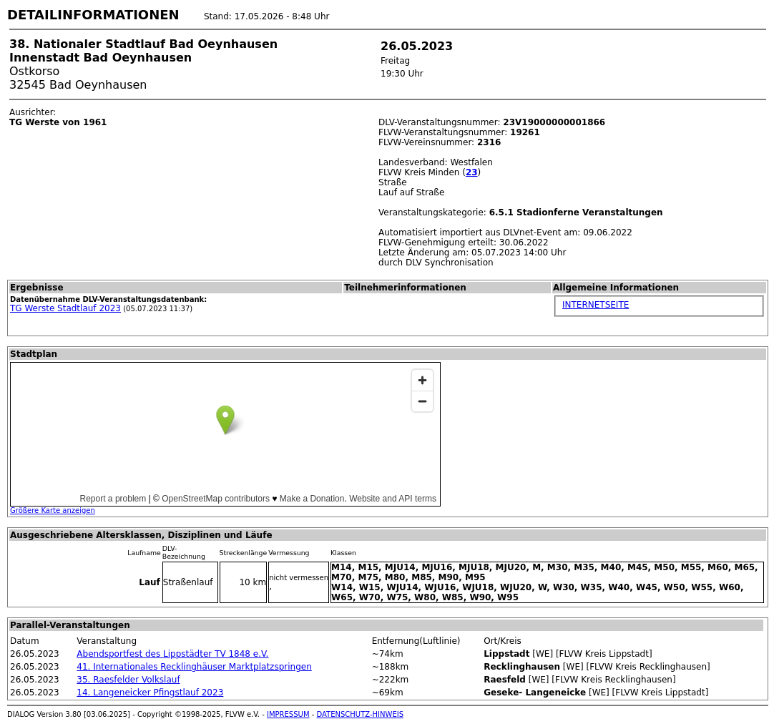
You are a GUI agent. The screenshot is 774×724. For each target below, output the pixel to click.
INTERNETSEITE (595, 305)
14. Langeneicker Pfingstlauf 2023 (150, 693)
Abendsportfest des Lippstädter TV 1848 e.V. (172, 654)
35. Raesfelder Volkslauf (128, 680)
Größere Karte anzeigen (52, 510)
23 (472, 172)
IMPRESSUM (288, 714)
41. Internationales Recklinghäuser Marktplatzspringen (194, 667)
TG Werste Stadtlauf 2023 (65, 308)
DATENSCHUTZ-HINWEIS (360, 714)
